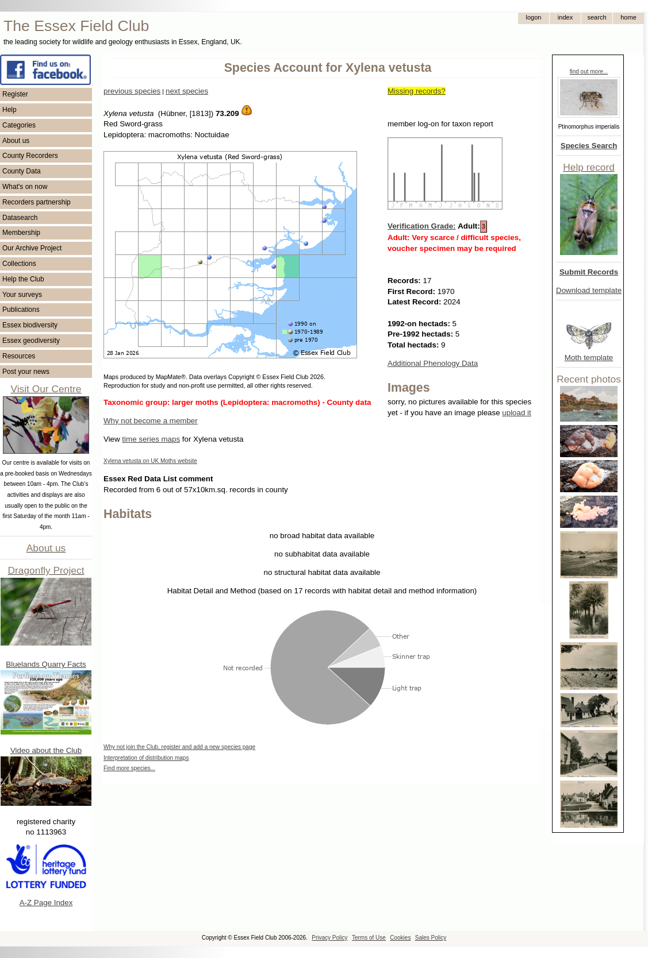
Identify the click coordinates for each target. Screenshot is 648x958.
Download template (589, 290)
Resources (18, 356)
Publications (21, 310)
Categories (19, 125)
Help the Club (23, 279)
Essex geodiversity (31, 341)
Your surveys (22, 295)
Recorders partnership (36, 202)
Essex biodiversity (29, 325)
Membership (21, 233)
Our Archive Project (32, 248)
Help (9, 110)
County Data (21, 171)
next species (187, 91)
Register (15, 94)
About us (15, 141)
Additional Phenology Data (433, 363)
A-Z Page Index (46, 902)
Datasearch (19, 218)
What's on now (24, 187)
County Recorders (30, 156)
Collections (19, 264)
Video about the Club (46, 750)
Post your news (25, 372)
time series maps (151, 439)
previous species (131, 91)
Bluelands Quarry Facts (46, 664)
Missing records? (417, 91)
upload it (516, 412)
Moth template (589, 357)
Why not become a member (150, 420)
